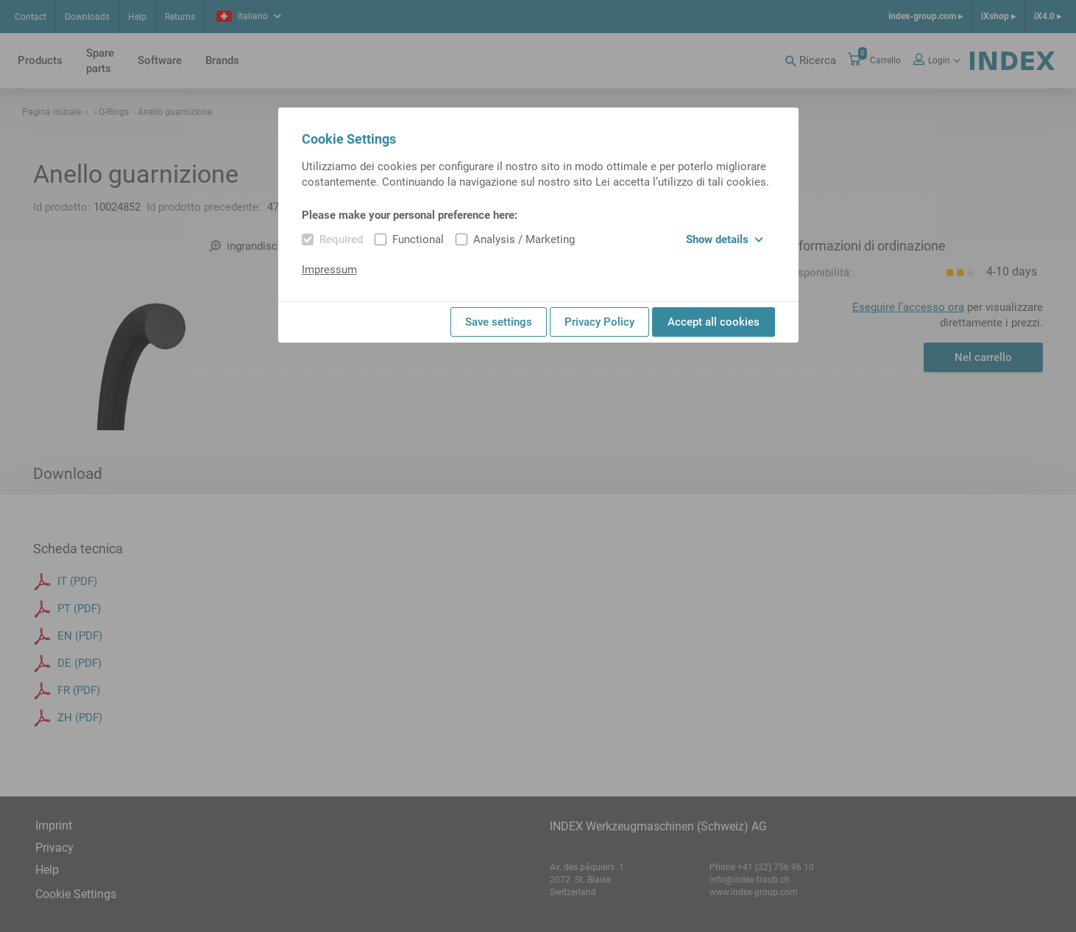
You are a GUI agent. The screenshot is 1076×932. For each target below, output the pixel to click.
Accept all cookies (714, 322)
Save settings (498, 322)
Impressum (329, 269)
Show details (724, 239)
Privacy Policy (599, 322)
